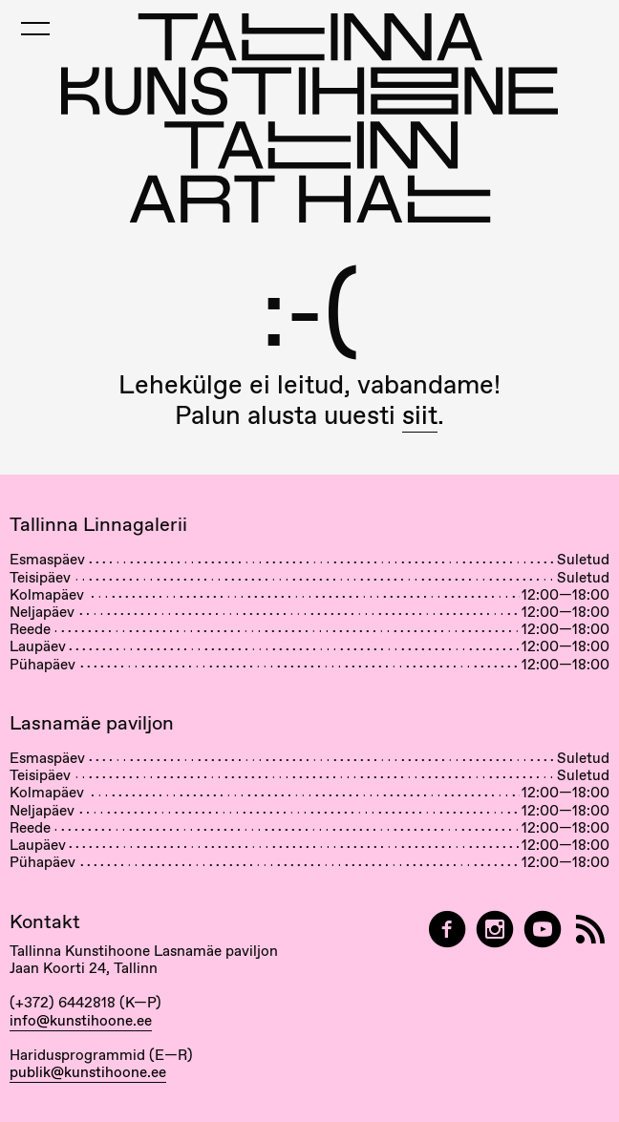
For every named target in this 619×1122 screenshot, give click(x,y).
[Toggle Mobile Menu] (35, 28)
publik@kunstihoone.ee (88, 1072)
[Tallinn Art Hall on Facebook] (447, 929)
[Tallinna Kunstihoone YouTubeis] (542, 929)
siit (420, 415)
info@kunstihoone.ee (81, 1020)
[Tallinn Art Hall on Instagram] (495, 929)
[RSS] (590, 929)
